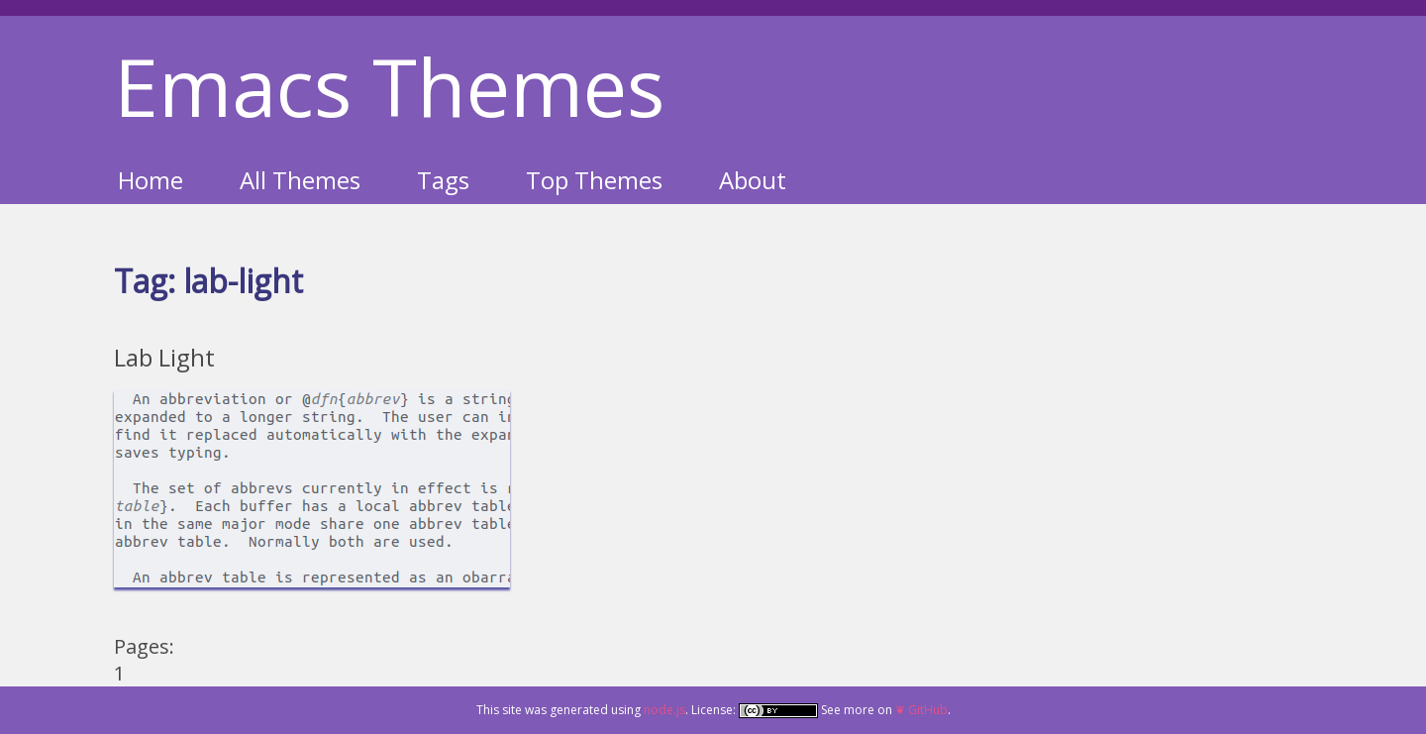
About (752, 179)
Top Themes (594, 179)
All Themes (300, 179)
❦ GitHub (921, 709)
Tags (443, 179)
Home (150, 179)
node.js (664, 709)
